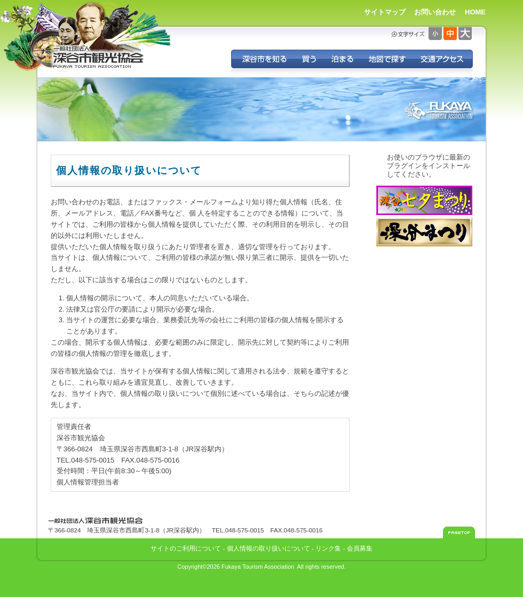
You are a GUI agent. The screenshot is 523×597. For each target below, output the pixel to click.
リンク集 (328, 548)
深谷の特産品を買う (309, 59)
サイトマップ (385, 12)
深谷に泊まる (342, 59)
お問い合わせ (435, 12)
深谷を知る (263, 59)
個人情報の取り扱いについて (268, 548)
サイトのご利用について (185, 548)
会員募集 (360, 548)
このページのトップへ (459, 532)
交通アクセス (443, 59)
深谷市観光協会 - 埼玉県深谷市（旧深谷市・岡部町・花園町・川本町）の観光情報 (98, 57)
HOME (475, 12)
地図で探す (387, 59)
